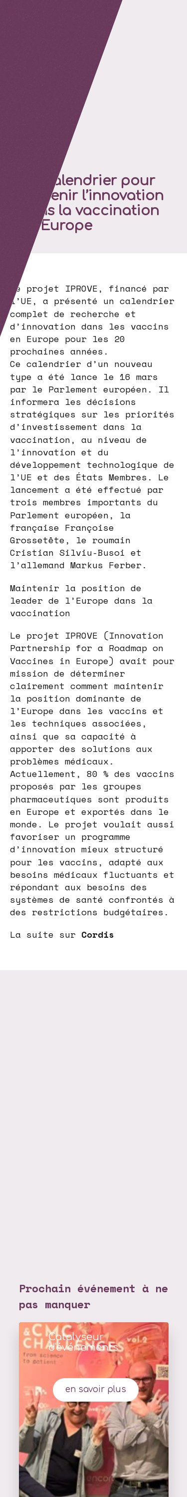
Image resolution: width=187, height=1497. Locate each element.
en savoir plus (95, 1389)
